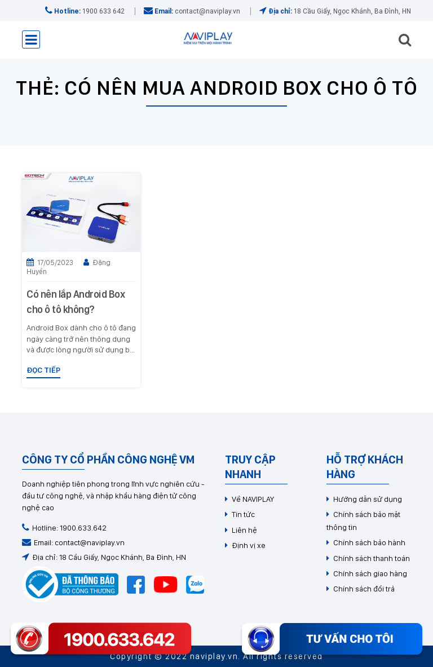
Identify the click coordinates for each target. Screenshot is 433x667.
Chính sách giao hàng (370, 573)
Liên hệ (244, 530)
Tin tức (243, 514)
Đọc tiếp (43, 369)
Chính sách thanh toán (371, 558)
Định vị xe (249, 545)
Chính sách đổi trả (364, 588)
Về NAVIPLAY (253, 498)
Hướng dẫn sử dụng (367, 498)
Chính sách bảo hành (369, 542)
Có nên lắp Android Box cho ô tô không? (75, 301)
